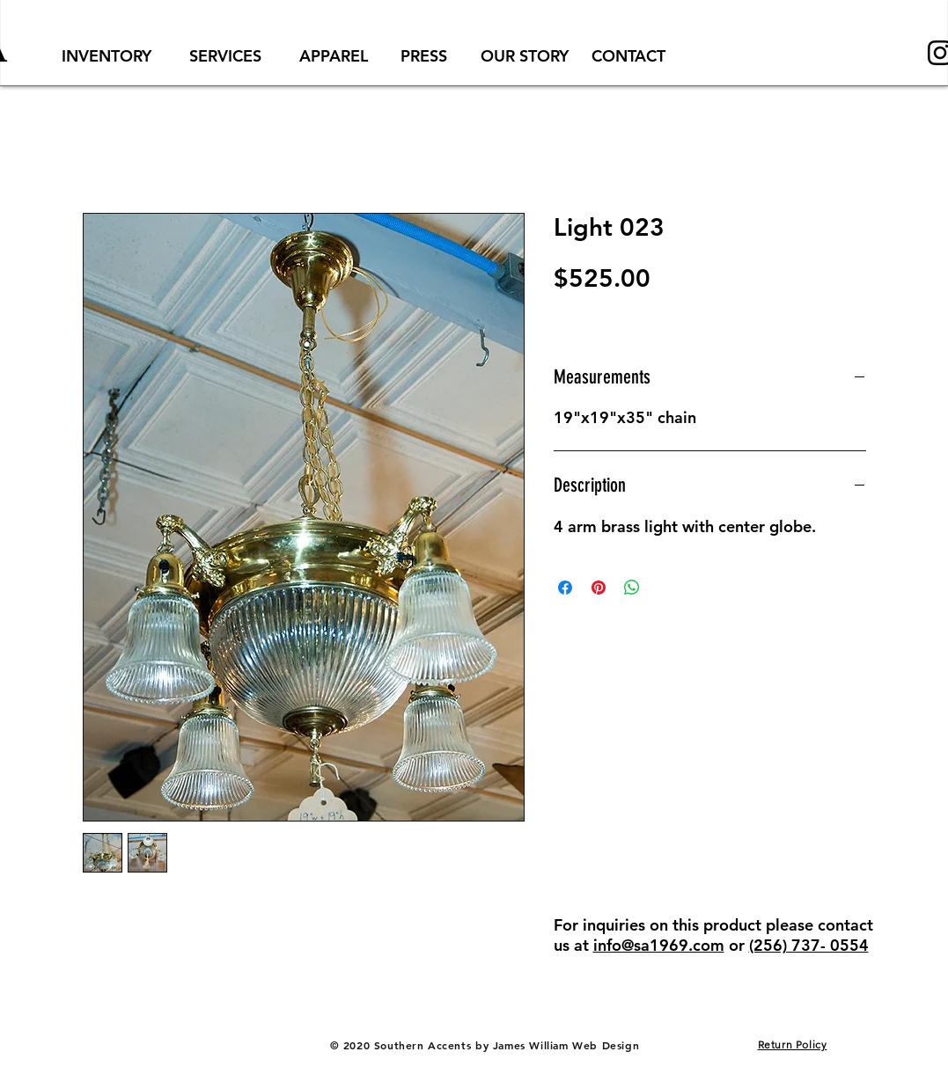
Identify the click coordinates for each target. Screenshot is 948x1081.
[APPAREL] (333, 56)
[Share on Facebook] (565, 587)
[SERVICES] (226, 56)
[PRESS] (424, 56)
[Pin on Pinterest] (598, 587)
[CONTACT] (628, 56)
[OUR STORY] (525, 56)
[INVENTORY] (106, 56)
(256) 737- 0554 (809, 945)
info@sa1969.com (658, 945)
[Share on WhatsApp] (632, 587)
